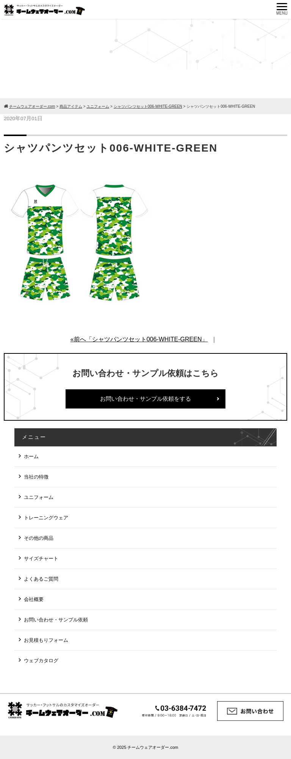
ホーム (31, 456)
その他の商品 (38, 538)
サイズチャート (41, 558)
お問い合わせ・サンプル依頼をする (145, 398)
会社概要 (34, 599)
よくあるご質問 (41, 579)
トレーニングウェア (46, 517)
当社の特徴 (36, 477)
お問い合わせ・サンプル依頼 (56, 620)
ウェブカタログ (41, 660)
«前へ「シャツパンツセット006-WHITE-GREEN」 (139, 339)
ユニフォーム (38, 497)
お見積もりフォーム (46, 640)
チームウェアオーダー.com (152, 747)
